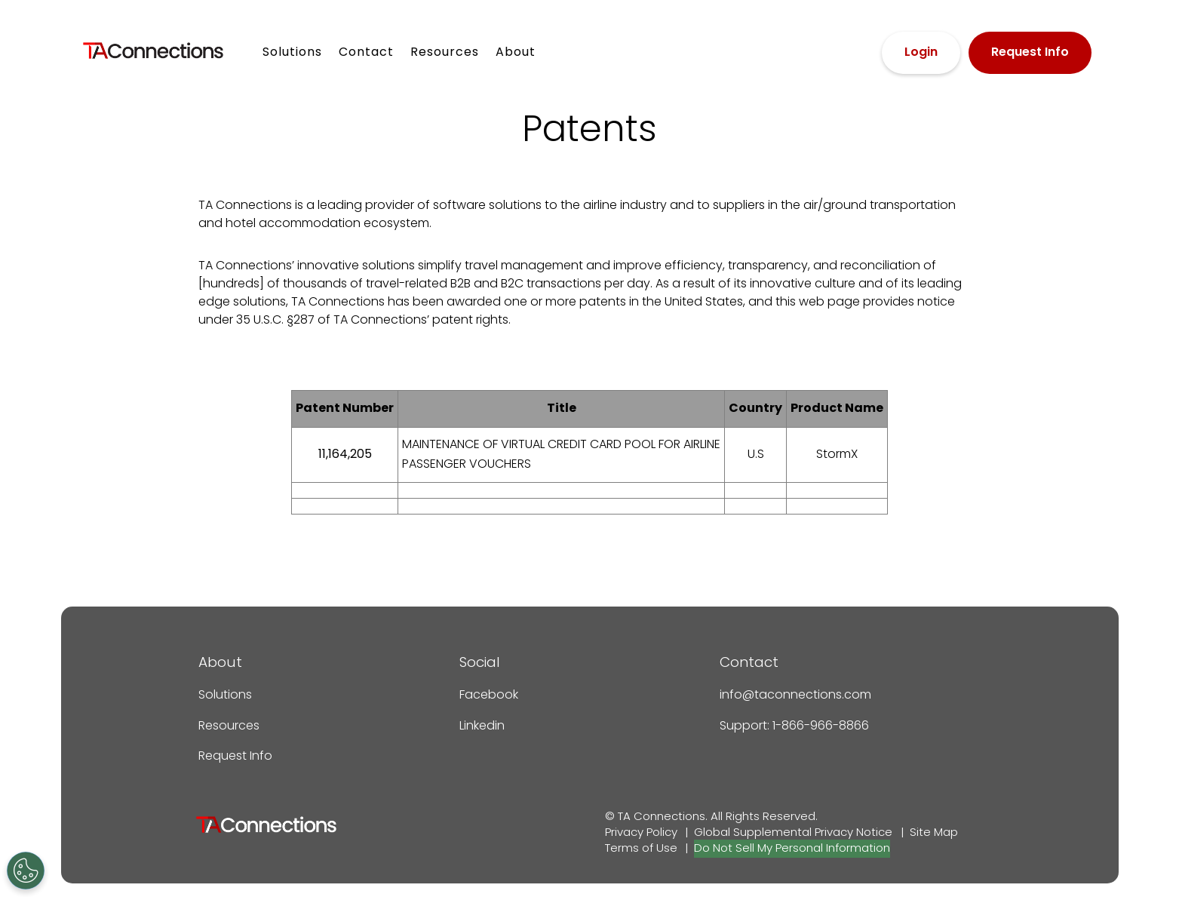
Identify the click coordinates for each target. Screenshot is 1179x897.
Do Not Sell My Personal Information (792, 849)
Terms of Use (641, 849)
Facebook (488, 695)
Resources (444, 53)
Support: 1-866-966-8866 (794, 726)
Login (921, 53)
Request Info (1030, 53)
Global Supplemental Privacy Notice (793, 833)
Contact (366, 53)
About (516, 53)
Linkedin (482, 726)
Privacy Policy (641, 833)
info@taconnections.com (795, 695)
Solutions (292, 53)
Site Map (934, 833)
